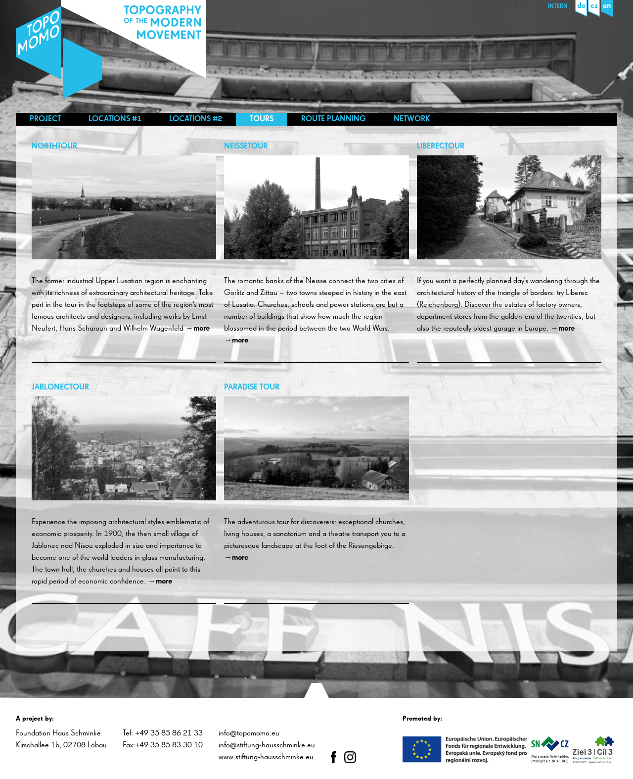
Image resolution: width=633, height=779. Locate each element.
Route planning (333, 119)
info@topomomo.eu (249, 733)
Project (45, 119)
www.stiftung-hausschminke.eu (266, 757)
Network (412, 119)
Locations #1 (115, 119)
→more (197, 329)
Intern (558, 6)
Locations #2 (195, 119)
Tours (261, 119)
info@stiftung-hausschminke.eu (267, 745)
